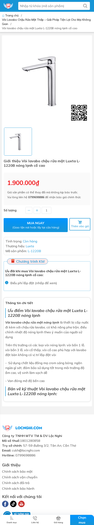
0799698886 (36, 197)
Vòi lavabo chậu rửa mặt (47, 310)
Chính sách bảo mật (17, 471)
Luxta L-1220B (22, 393)
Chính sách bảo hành (18, 488)
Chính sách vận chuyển (19, 477)
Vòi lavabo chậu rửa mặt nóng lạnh (32, 322)
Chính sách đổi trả (16, 483)
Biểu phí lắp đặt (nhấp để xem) (33, 283)
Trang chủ (10, 15)
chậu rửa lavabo (33, 327)
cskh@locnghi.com (26, 450)
